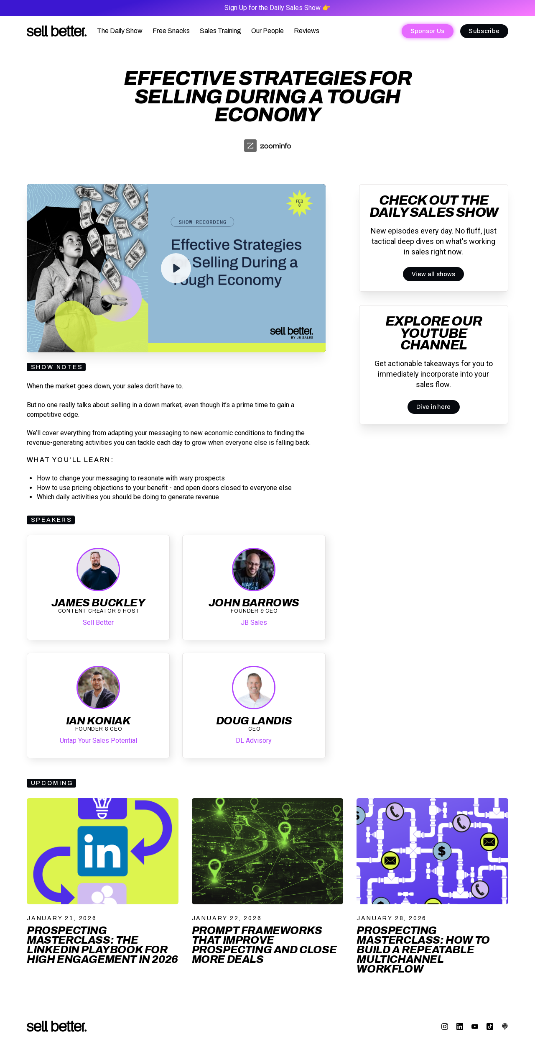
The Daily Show (120, 30)
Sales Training (220, 30)
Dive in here (433, 406)
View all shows (433, 274)
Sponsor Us (427, 31)
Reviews (306, 30)
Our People (267, 30)
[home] (57, 31)
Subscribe (484, 31)
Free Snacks (171, 30)
